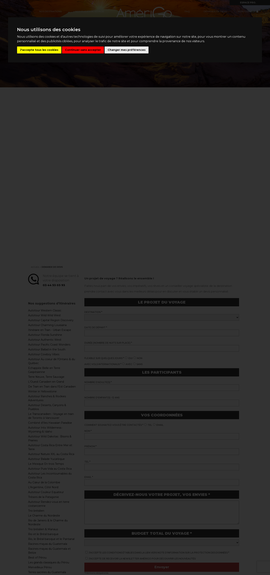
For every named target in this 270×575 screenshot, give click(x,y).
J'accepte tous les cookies (39, 50)
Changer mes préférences (127, 50)
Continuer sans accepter (83, 50)
